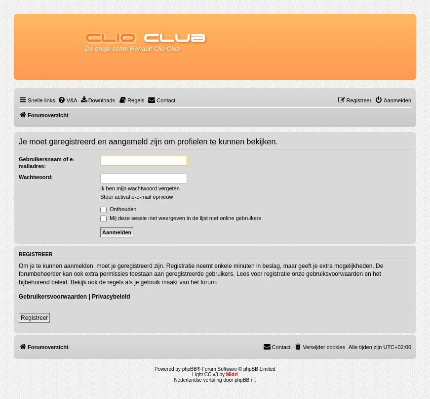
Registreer (34, 317)
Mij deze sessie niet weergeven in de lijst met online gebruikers (180, 218)
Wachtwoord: (36, 177)
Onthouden (118, 209)
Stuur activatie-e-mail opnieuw (136, 197)
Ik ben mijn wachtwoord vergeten (140, 188)
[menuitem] (68, 100)
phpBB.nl (245, 380)
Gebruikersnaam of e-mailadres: (47, 162)
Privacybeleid (111, 296)
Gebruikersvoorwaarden (53, 296)
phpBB (189, 369)
